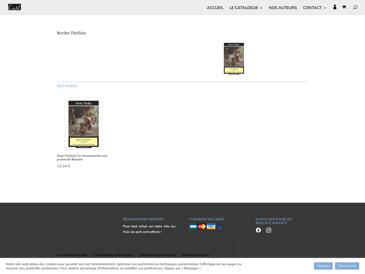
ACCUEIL (215, 8)
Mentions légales (195, 255)
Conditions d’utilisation (157, 255)
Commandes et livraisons (113, 255)
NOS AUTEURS (283, 8)
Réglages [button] (323, 266)
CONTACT (312, 8)
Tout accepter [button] (347, 266)
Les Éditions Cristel (72, 255)
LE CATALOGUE (244, 8)
